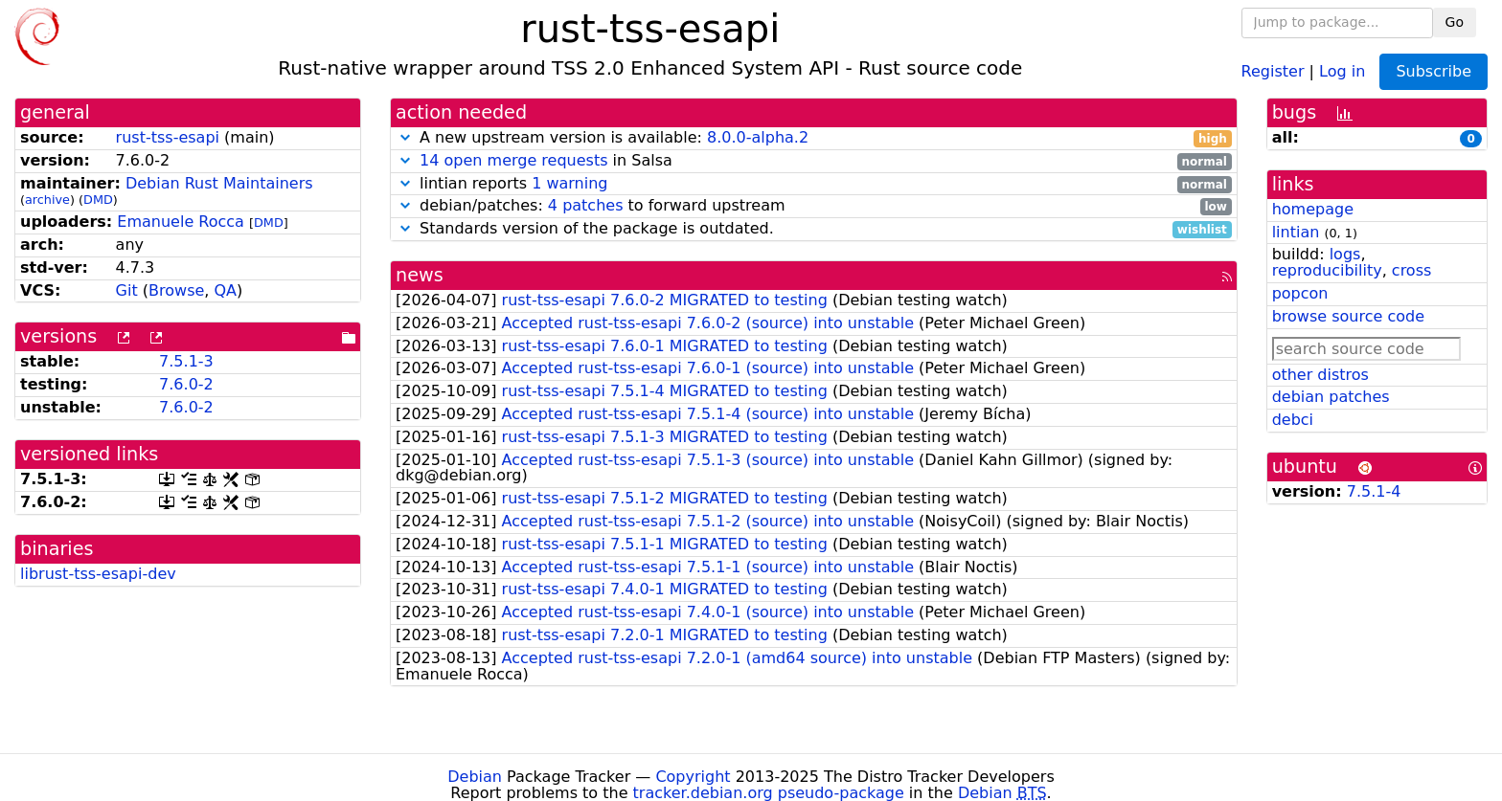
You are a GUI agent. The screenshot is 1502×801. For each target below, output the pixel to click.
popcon (1300, 293)
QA (225, 290)
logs (1345, 254)
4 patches (586, 205)
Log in (1342, 70)
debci (1292, 420)
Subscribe (1433, 71)
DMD (98, 199)
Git (127, 290)
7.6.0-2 (186, 384)
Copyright (692, 777)
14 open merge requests (513, 160)
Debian (474, 777)
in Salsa (814, 161)
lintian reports (814, 184)
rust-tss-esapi (167, 137)
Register (1273, 70)
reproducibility (1327, 270)
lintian (1296, 232)
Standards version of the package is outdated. (814, 229)
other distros (1320, 375)
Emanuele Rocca (180, 221)
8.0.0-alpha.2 (757, 137)
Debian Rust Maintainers (219, 183)
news (420, 275)
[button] (405, 137)
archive (47, 199)
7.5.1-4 (1374, 491)
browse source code (1348, 316)
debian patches (1331, 397)
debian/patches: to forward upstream (814, 206)
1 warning (569, 183)
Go (1454, 22)
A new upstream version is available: (814, 138)
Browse (176, 290)
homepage (1313, 209)
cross (1411, 270)
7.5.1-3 (186, 361)
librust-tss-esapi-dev (98, 574)
